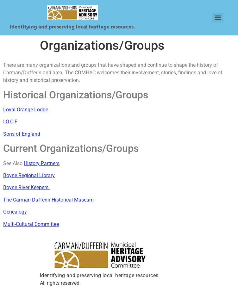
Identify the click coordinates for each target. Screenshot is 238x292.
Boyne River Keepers (25, 187)
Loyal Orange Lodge (25, 110)
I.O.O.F (10, 122)
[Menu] (217, 17)
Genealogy (15, 212)
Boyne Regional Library (29, 175)
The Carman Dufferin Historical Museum (49, 200)
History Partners (42, 163)
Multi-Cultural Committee (31, 224)
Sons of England (21, 134)
